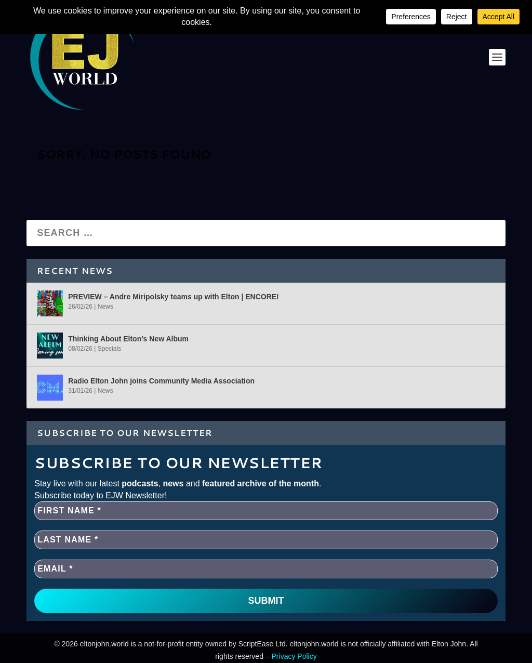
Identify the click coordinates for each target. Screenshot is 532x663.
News (105, 306)
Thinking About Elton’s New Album (128, 339)
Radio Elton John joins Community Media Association (161, 381)
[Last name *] (266, 540)
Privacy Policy (294, 656)
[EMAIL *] (266, 569)
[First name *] (266, 510)
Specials (109, 348)
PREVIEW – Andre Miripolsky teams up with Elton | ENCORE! (173, 297)
